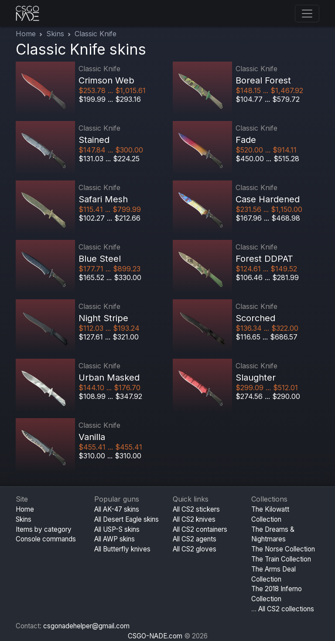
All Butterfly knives (122, 549)
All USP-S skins (117, 529)
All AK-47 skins (116, 509)
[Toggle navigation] (307, 13)
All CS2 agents (194, 539)
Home (26, 33)
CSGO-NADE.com (155, 636)
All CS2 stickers (196, 509)
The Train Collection (281, 559)
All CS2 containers (200, 529)
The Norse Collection (283, 549)
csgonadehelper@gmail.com (86, 626)
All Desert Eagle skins (126, 519)
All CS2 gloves (194, 549)
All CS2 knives (194, 519)
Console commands (46, 539)
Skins (55, 33)
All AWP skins (114, 539)
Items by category (44, 529)
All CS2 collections (286, 609)
